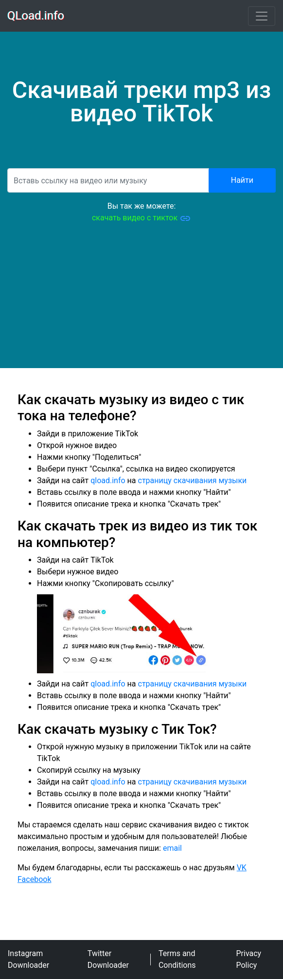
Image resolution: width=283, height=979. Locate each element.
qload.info (107, 480)
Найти (242, 180)
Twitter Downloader (108, 959)
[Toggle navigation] (261, 16)
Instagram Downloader (28, 959)
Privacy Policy (249, 959)
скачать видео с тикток (141, 218)
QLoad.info (36, 16)
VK (242, 867)
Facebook (34, 879)
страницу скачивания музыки (192, 480)
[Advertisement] (141, 300)
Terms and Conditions (177, 959)
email (172, 848)
